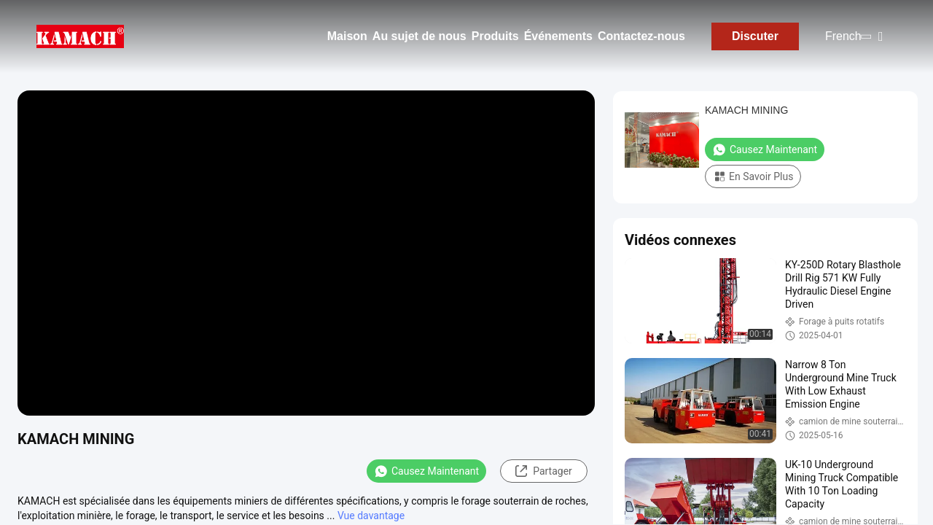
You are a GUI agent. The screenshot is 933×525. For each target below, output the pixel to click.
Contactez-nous (641, 36)
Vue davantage (371, 515)
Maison (347, 36)
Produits (495, 36)
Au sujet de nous (419, 36)
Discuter (755, 36)
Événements (558, 36)
